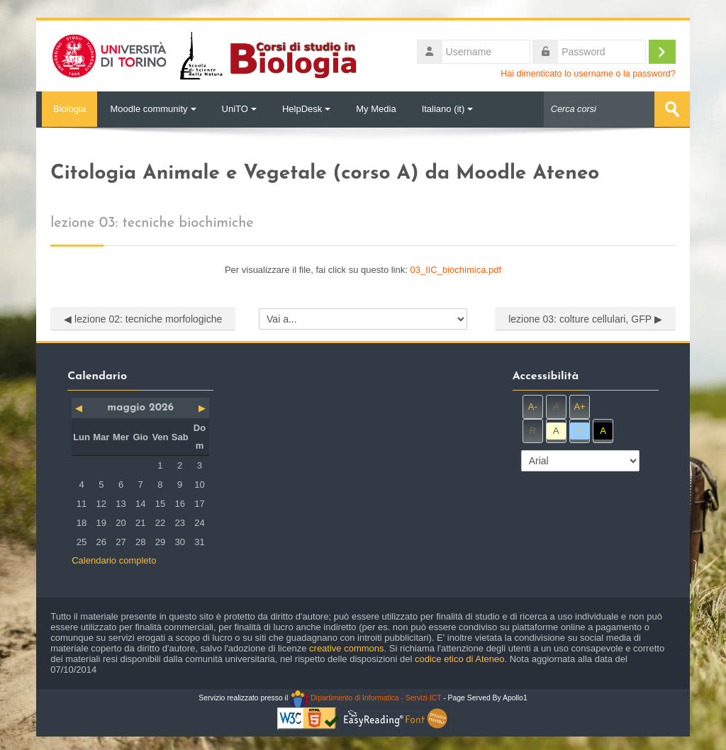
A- (532, 406)
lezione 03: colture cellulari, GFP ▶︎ (585, 318)
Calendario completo (114, 560)
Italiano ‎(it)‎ (448, 108)
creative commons (346, 648)
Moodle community (153, 108)
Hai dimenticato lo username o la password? (588, 74)
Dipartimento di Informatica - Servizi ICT (365, 698)
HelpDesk (306, 108)
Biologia (66, 108)
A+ (579, 406)
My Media (376, 108)
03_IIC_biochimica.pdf (455, 269)
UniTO (239, 108)
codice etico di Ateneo (459, 659)
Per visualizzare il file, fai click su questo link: (363, 269)
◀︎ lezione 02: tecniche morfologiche (143, 318)
